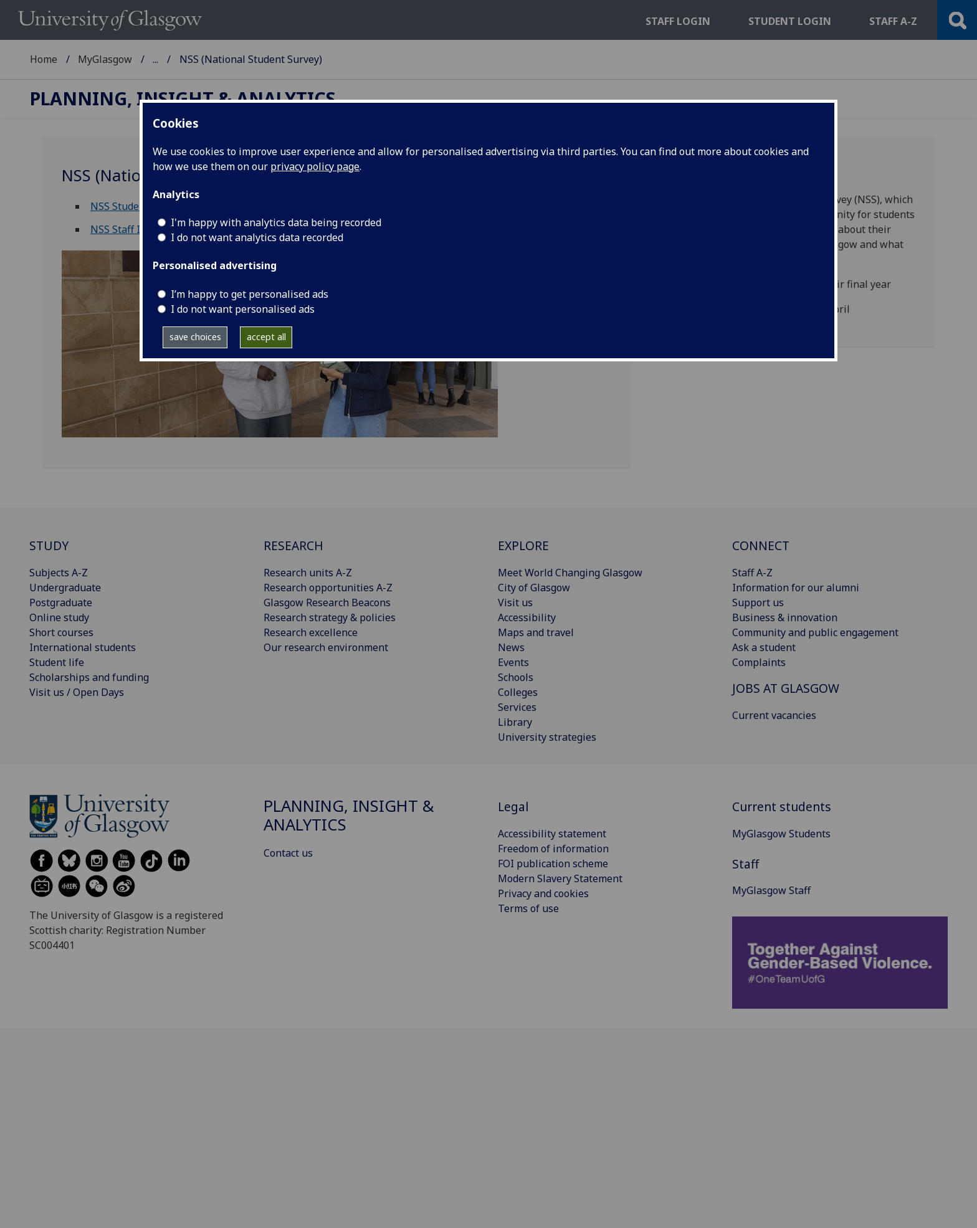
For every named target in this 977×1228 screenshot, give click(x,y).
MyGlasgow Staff (771, 890)
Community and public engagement (815, 632)
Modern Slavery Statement (560, 878)
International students (82, 647)
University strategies (547, 737)
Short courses (61, 632)
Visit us (515, 602)
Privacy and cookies (543, 893)
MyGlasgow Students (781, 833)
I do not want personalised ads (243, 309)
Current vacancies (774, 715)
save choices (195, 337)
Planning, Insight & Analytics (220, 59)
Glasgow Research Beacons (327, 602)
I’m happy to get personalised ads (249, 294)
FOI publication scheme (553, 863)
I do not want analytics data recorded (257, 237)
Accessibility (527, 617)
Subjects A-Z (58, 572)
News (511, 647)
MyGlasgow (105, 59)
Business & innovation (784, 617)
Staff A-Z (752, 572)
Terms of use (528, 908)
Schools (515, 677)
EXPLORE (523, 545)
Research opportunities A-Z (328, 587)
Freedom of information (553, 848)
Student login (789, 21)
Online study (59, 617)
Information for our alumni (795, 587)
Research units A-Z (308, 572)
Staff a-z (893, 21)
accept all (266, 337)
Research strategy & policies (330, 617)
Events (513, 662)
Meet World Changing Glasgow (570, 572)
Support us (758, 602)
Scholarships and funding (89, 677)
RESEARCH (293, 545)
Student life (56, 662)
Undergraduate (65, 587)
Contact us (288, 853)
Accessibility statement (552, 833)
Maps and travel (536, 632)
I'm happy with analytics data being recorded (276, 222)
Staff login (678, 21)
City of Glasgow (534, 587)
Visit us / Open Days (76, 692)
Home (43, 59)
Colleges (518, 692)
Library (515, 722)
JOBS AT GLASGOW (785, 688)
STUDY (49, 545)
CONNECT (760, 545)
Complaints (759, 662)
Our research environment (326, 647)
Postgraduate (60, 602)
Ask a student (764, 647)
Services (517, 707)
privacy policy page (315, 166)
